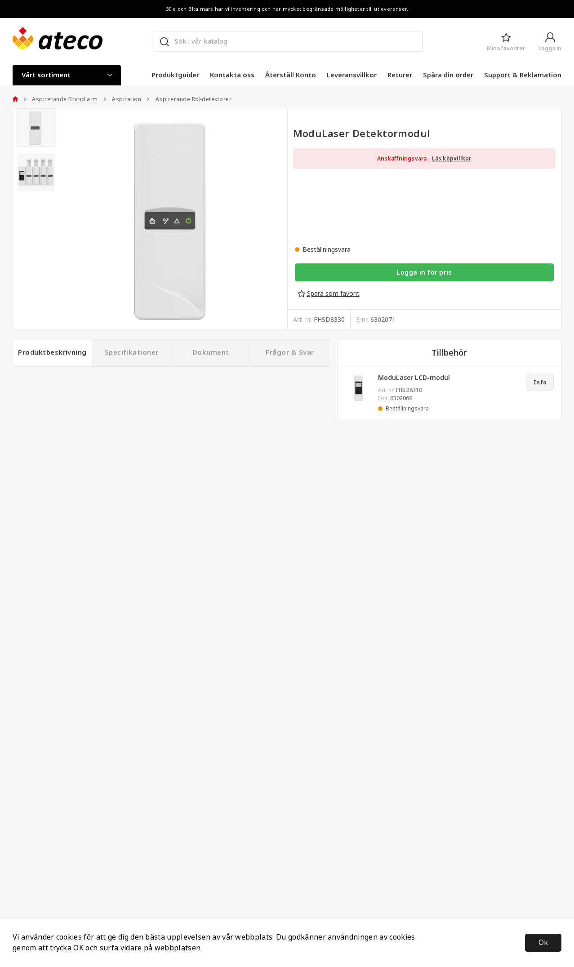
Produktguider (175, 75)
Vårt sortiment (67, 75)
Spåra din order (448, 75)
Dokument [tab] (210, 352)
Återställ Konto (290, 75)
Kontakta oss (232, 75)
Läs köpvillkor (451, 159)
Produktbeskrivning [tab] (52, 352)
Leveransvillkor (352, 75)
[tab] (36, 128)
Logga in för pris (424, 272)
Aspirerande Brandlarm (60, 99)
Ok (543, 942)
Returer (399, 75)
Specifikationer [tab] (132, 352)
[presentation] (36, 127)
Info (540, 383)
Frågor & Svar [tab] (290, 352)
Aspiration (122, 99)
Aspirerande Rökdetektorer (189, 99)
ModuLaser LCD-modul (414, 378)
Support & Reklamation (522, 75)
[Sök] (164, 41)
